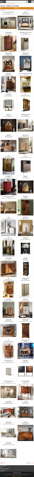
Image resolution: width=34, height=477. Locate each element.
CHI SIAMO (2, 470)
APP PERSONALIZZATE (4, 468)
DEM (1, 467)
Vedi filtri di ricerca (17, 8)
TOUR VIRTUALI (3, 466)
